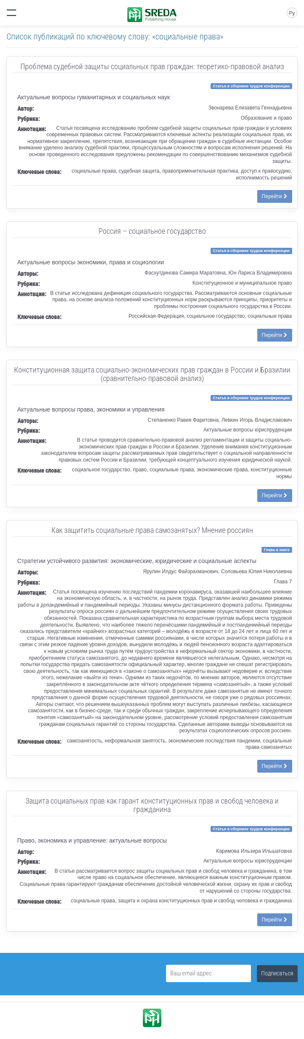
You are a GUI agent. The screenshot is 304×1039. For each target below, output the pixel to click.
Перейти (274, 196)
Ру (292, 13)
